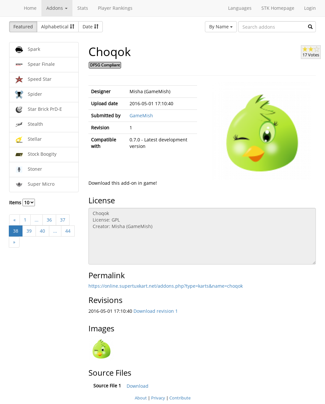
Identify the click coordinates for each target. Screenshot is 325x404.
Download (137, 386)
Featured (23, 26)
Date (91, 26)
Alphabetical (57, 26)
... (37, 220)
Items (22, 202)
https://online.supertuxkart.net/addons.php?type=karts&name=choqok (165, 286)
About (141, 398)
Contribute (180, 398)
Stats (82, 8)
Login (310, 8)
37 (62, 220)
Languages (240, 8)
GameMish (141, 115)
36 (49, 220)
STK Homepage (277, 8)
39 (29, 231)
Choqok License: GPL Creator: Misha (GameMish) (202, 236)
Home (30, 8)
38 (15, 231)
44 (67, 231)
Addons (57, 8)
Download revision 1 (155, 311)
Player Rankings (115, 8)
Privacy (158, 398)
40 (42, 231)
